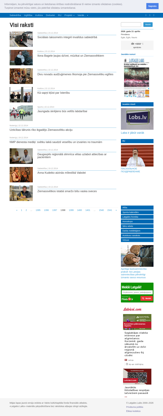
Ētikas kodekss (133, 411)
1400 (79, 210)
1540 (101, 210)
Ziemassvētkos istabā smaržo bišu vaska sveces (67, 191)
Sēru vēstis (127, 226)
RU (59, 15)
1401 (87, 210)
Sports (40, 107)
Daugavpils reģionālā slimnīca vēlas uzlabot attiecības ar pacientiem (72, 156)
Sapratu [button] (152, 6)
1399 (71, 210)
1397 (54, 210)
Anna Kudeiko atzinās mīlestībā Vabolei (61, 172)
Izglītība (28, 15)
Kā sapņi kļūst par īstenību (53, 92)
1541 (109, 210)
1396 (46, 210)
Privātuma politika (134, 407)
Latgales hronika (130, 217)
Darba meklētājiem (131, 231)
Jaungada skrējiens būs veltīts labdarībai (62, 111)
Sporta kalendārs (130, 212)
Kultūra (39, 15)
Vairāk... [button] (83, 15)
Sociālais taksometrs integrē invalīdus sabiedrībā (67, 37)
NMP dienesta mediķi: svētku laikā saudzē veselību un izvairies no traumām (56, 142)
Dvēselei (50, 15)
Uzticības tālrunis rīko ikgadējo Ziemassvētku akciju (41, 129)
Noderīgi (13, 126)
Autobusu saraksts (131, 235)
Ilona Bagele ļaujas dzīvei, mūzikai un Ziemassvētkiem (70, 55)
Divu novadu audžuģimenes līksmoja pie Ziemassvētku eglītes (75, 74)
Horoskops (127, 221)
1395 (38, 210)
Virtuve (125, 240)
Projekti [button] (69, 15)
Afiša (124, 207)
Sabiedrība (15, 15)
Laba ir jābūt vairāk (132, 132)
